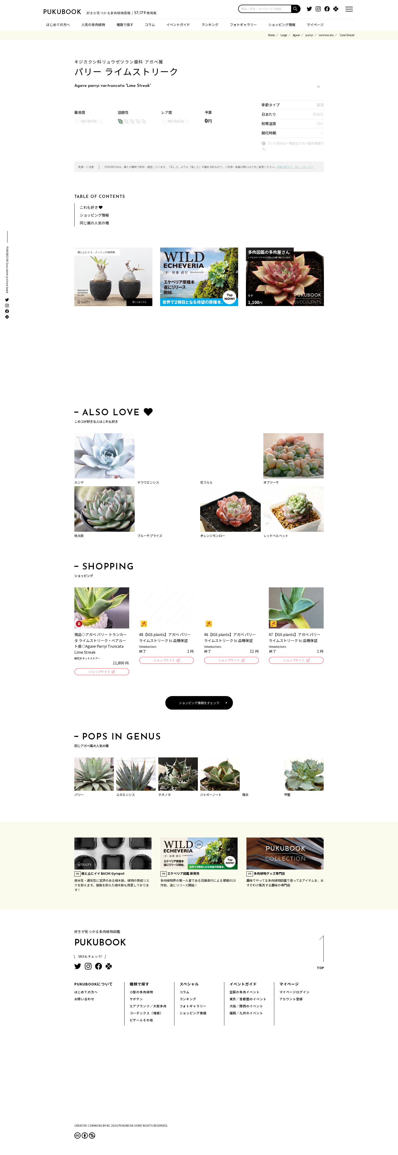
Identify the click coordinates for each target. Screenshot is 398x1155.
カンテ (79, 482)
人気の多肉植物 (93, 24)
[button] (296, 9)
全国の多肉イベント (245, 992)
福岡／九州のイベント (246, 1013)
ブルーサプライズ (149, 535)
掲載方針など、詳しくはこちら (295, 167)
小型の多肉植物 (141, 992)
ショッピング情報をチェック (199, 703)
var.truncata (326, 35)
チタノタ (164, 795)
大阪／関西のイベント (246, 1006)
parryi (309, 35)
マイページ (315, 24)
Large (283, 35)
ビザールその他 (141, 1020)
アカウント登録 (291, 999)
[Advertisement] (199, 358)
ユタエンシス (125, 795)
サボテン (136, 999)
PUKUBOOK (69, 12)
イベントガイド (178, 24)
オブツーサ (271, 482)
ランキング (209, 24)
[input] (265, 9)
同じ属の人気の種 (94, 222)
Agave (296, 35)
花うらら (206, 482)
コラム (150, 24)
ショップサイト (99, 672)
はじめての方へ (58, 24)
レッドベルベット (275, 535)
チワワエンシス (148, 482)
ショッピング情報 (281, 24)
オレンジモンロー (212, 535)
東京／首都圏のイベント (248, 999)
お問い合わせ (84, 999)
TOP (320, 955)
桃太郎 (79, 535)
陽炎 (245, 795)
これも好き (91, 207)
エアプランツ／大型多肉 (148, 1006)
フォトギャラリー (243, 24)
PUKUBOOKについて (93, 984)
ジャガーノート (210, 795)
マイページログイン (294, 992)
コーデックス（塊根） (147, 1013)
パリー (79, 795)
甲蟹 (287, 795)
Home (271, 35)
